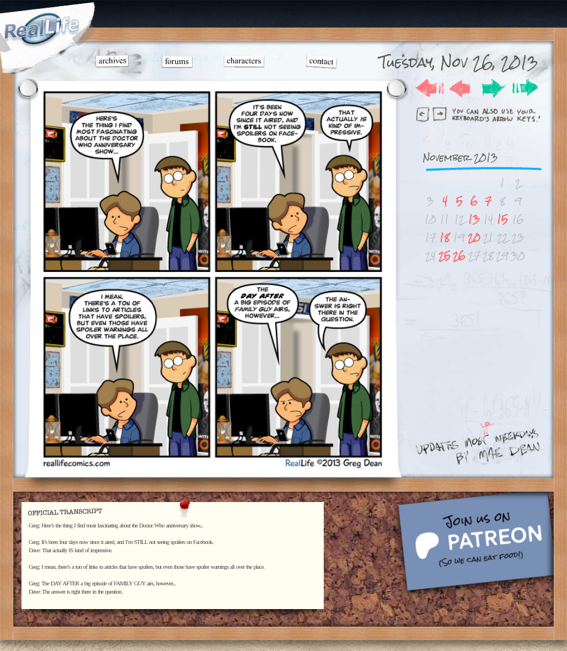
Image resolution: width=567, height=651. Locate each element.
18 (445, 237)
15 (502, 219)
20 (474, 237)
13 (474, 219)
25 (444, 256)
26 (459, 256)
